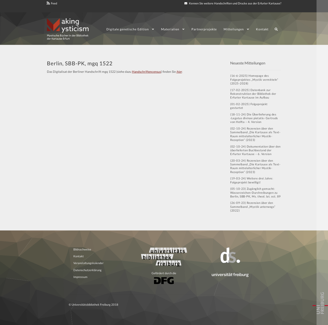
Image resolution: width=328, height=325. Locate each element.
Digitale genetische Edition (127, 29)
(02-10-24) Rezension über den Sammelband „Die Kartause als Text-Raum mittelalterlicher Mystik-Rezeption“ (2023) (255, 134)
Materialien (170, 29)
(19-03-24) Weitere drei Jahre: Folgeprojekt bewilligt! (251, 180)
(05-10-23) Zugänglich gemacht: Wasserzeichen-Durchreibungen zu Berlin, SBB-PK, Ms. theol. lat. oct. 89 (255, 192)
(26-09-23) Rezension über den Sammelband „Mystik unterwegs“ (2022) (253, 206)
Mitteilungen (234, 29)
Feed (54, 3)
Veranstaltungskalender (88, 263)
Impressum (80, 277)
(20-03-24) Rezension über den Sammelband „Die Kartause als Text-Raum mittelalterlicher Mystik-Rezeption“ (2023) (255, 166)
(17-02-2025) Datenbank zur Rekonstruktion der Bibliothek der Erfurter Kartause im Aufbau (253, 93)
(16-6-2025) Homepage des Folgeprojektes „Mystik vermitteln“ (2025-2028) (254, 79)
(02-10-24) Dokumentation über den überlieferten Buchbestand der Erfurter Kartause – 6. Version (255, 150)
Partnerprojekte (204, 29)
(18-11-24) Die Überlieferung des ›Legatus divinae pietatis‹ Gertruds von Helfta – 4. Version (254, 118)
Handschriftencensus (146, 71)
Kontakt (262, 29)
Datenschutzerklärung (87, 270)
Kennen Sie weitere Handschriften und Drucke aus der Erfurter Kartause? (232, 3)
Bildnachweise (82, 249)
